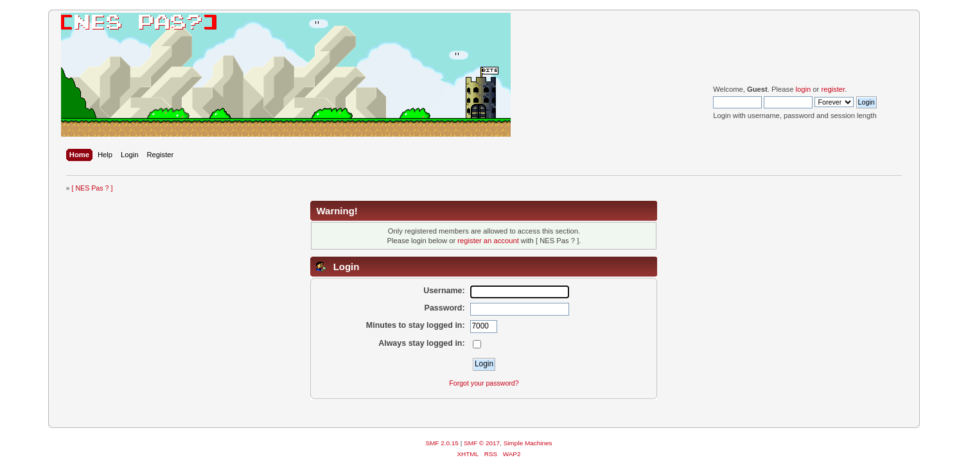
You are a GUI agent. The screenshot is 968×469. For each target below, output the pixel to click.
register (833, 89)
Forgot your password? (483, 383)
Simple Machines (528, 443)
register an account (487, 240)
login (803, 89)
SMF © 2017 (482, 443)
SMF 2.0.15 (442, 443)
